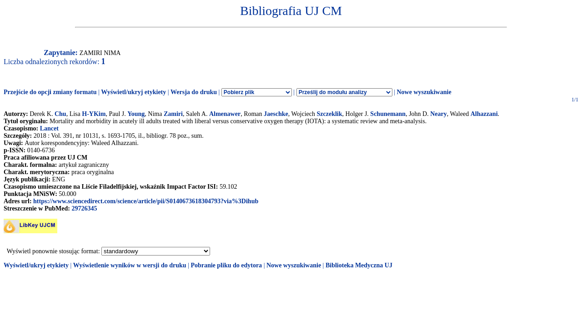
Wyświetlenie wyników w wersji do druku (129, 265)
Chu (60, 113)
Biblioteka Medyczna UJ (359, 265)
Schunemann (388, 113)
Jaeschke (276, 113)
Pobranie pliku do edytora (226, 265)
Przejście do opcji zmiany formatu (50, 92)
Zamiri (173, 113)
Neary (438, 113)
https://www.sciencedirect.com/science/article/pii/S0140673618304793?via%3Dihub (145, 201)
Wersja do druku (194, 92)
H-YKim (93, 113)
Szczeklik (329, 113)
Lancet (49, 128)
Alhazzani (484, 113)
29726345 (84, 208)
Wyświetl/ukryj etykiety (133, 92)
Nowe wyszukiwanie (423, 92)
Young (136, 113)
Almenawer (225, 113)
